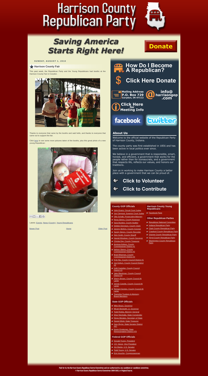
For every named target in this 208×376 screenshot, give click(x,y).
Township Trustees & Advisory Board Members (126, 295)
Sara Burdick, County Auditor (126, 223)
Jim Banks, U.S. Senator (124, 347)
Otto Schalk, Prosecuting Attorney (128, 216)
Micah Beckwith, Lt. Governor (126, 309)
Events (39, 223)
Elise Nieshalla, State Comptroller (128, 315)
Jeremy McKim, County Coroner (127, 229)
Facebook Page (155, 213)
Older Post (102, 228)
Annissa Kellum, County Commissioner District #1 (124, 245)
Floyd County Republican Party (162, 238)
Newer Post (34, 228)
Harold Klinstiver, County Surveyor (128, 238)
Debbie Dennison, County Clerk (127, 226)
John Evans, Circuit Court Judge (127, 210)
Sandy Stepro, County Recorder (127, 232)
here (36, 140)
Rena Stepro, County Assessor (127, 220)
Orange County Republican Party (163, 234)
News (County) (49, 223)
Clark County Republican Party (162, 228)
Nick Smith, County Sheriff (125, 235)
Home (68, 228)
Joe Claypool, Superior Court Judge (129, 213)
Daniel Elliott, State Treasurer (126, 321)
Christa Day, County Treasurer (126, 241)
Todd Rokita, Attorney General (126, 312)
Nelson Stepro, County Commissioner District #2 (124, 250)
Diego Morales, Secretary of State (128, 318)
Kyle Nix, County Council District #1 (129, 260)
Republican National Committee (162, 222)
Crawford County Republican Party (163, 231)
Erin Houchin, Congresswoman (127, 353)
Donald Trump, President (124, 341)
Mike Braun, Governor (123, 306)
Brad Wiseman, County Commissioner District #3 (124, 256)
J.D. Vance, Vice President (125, 344)
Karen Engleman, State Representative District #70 (125, 330)
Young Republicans (65, 223)
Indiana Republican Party (159, 225)
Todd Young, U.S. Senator (125, 350)
